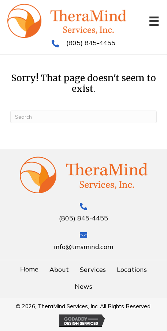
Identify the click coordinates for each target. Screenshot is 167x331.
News (83, 286)
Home (29, 269)
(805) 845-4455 (90, 43)
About (59, 269)
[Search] (83, 117)
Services (93, 269)
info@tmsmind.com (83, 246)
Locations (132, 269)
